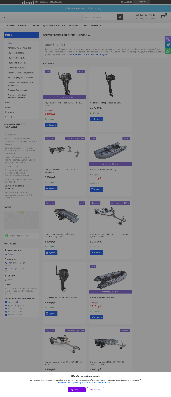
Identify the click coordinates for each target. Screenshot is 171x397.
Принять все (76, 390)
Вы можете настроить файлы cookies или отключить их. (84, 384)
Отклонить (97, 390)
